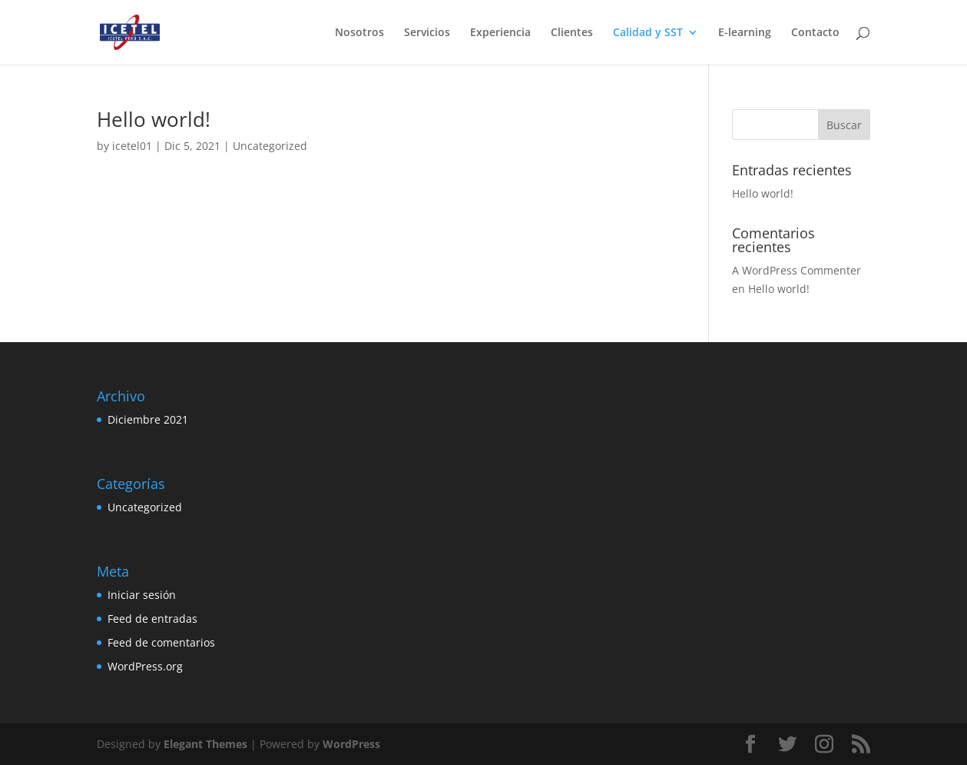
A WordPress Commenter (796, 270)
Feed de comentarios (161, 642)
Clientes (572, 33)
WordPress (351, 744)
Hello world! (153, 119)
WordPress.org (145, 666)
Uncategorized (270, 145)
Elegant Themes (205, 744)
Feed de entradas (152, 618)
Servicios (427, 33)
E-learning (744, 33)
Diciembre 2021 (148, 419)
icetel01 (132, 145)
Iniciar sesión (142, 594)
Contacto (815, 33)
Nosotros (359, 33)
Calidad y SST (648, 33)
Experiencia (500, 33)
